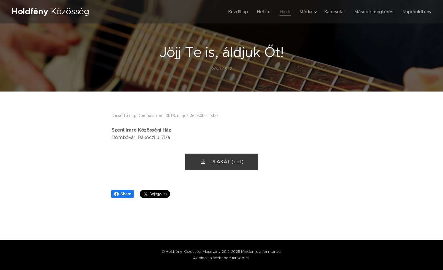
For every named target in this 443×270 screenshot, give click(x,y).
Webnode (222, 257)
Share (122, 194)
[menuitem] (235, 12)
